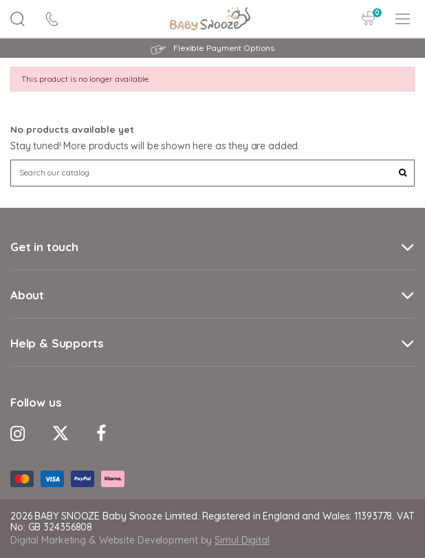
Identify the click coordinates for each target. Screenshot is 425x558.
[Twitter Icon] (61, 433)
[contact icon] (52, 18)
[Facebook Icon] (101, 433)
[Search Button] (18, 18)
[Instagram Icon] (17, 433)
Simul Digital (242, 540)
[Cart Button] (368, 18)
